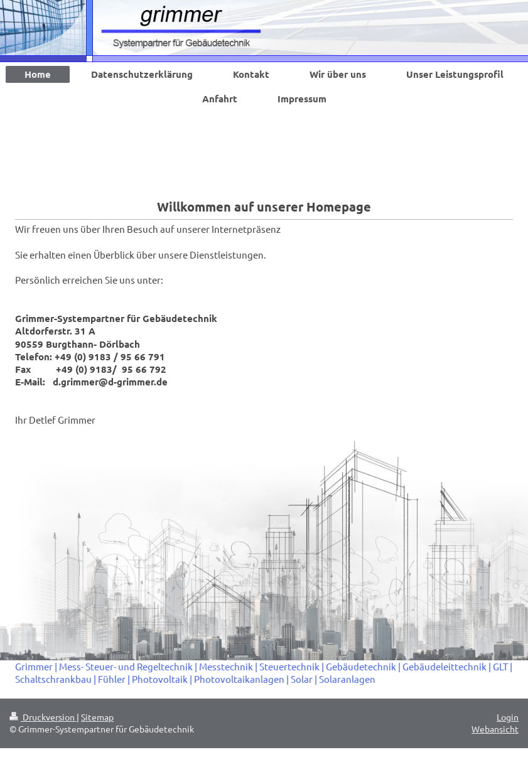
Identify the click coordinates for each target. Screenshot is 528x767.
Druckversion (43, 716)
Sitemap (97, 716)
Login (508, 716)
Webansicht (495, 728)
